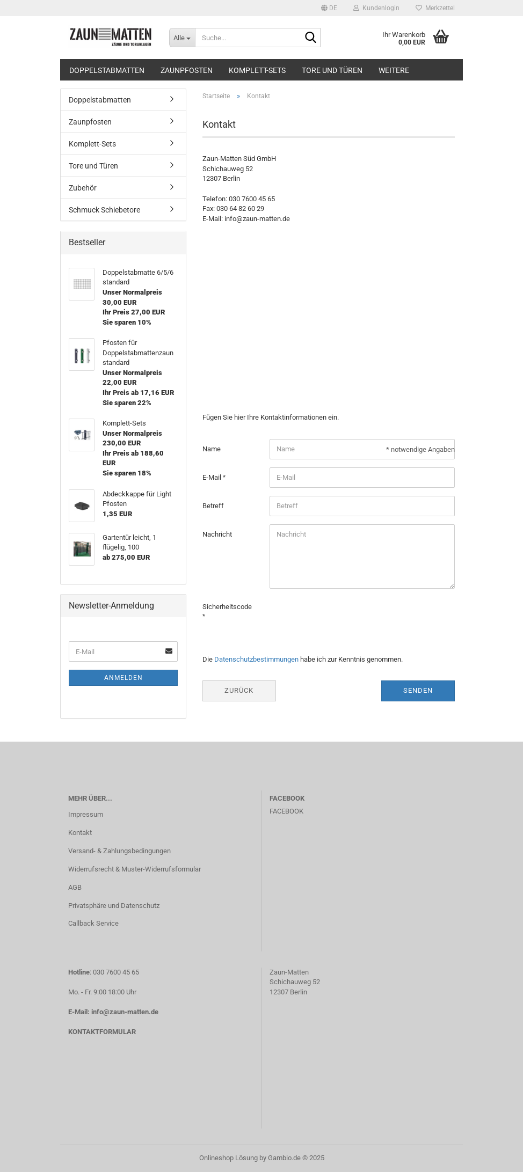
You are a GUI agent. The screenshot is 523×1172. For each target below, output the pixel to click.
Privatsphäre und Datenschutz (113, 906)
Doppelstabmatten (106, 70)
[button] (329, 8)
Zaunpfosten (187, 70)
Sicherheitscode (227, 607)
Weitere (394, 70)
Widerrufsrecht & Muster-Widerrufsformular (134, 869)
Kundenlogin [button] (376, 8)
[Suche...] (182, 37)
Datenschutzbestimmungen (256, 659)
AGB (75, 887)
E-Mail (212, 477)
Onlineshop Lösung (228, 1158)
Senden (418, 690)
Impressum (85, 814)
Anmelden (123, 678)
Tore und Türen (332, 70)
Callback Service (93, 923)
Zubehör (83, 188)
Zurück (238, 690)
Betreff (213, 506)
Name (211, 449)
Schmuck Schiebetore (104, 210)
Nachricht (217, 534)
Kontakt (80, 833)
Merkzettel (435, 8)
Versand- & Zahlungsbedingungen (119, 851)
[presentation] (351, 618)
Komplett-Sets (257, 70)
